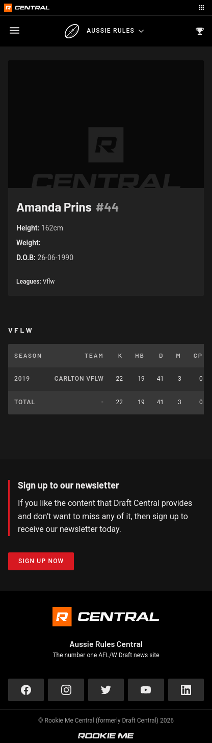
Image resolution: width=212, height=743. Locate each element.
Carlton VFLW (79, 378)
